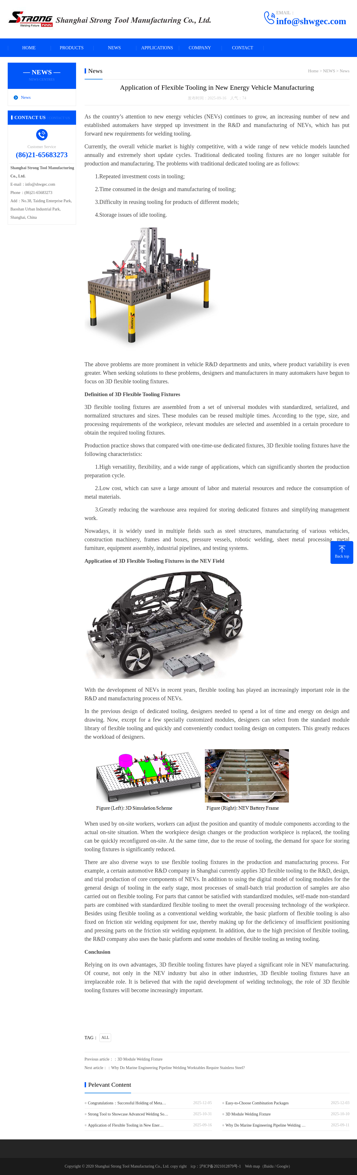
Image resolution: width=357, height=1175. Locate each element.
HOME (29, 47)
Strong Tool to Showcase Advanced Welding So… (128, 1114)
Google (282, 1166)
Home (313, 71)
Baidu (269, 1166)
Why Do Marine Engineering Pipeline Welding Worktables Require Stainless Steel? (178, 1068)
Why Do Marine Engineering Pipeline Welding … (266, 1125)
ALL (105, 1037)
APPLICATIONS (157, 47)
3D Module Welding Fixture (139, 1059)
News (26, 97)
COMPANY (200, 47)
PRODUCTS (72, 47)
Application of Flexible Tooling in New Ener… (126, 1125)
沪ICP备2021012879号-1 (220, 1166)
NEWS (114, 47)
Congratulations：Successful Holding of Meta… (127, 1103)
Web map (252, 1166)
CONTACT (242, 47)
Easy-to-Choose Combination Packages (257, 1103)
